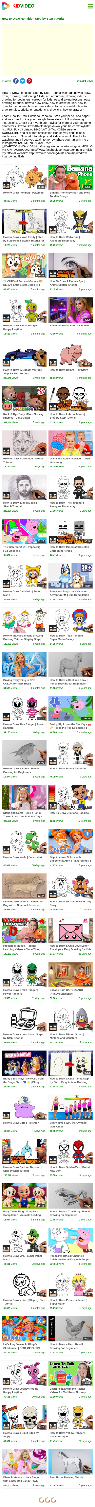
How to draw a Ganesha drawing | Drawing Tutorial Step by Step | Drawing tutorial (23, 639)
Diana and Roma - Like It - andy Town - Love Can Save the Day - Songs (22, 816)
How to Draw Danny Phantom (68, 768)
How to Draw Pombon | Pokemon (23, 192)
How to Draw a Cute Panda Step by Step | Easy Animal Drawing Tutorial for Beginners (69, 1082)
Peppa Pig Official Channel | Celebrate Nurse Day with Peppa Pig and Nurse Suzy (69, 1259)
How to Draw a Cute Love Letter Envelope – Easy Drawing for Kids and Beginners (70, 949)
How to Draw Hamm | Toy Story (69, 369)
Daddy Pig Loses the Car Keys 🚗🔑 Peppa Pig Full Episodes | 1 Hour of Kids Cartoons (70, 728)
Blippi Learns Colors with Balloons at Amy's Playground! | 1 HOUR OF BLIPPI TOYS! (70, 861)
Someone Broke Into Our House (69, 325)
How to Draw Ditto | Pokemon (21, 1122)
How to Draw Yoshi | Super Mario (23, 857)
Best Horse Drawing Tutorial (67, 1477)
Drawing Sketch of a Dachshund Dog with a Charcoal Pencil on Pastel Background (23, 905)
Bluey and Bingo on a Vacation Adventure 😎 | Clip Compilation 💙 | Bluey (69, 595)
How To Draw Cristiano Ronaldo (69, 812)
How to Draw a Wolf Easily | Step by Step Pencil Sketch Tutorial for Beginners (23, 241)
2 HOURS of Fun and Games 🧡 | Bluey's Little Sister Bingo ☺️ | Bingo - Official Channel (23, 285)
